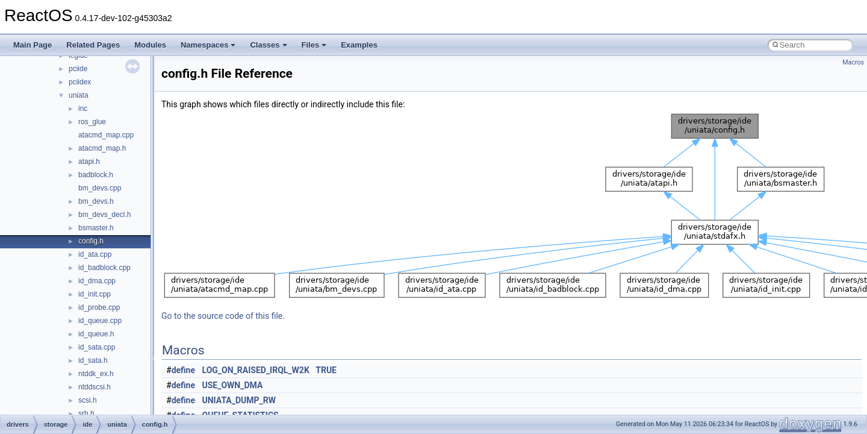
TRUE (326, 370)
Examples (359, 44)
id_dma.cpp (97, 281)
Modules (150, 44)
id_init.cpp (94, 294)
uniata (79, 95)
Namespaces (208, 44)
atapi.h (89, 161)
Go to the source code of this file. (223, 316)
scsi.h (87, 400)
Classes (268, 44)
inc (82, 108)
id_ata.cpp (94, 254)
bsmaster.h (96, 228)
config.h (91, 241)
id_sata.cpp (96, 347)
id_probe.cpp (99, 307)
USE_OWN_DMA (232, 385)
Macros (853, 62)
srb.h (86, 413)
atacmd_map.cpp (106, 135)
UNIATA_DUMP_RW (239, 400)
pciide (78, 68)
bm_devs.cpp (99, 188)
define (183, 370)
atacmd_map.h (102, 148)
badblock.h (95, 175)
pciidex (80, 82)
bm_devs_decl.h (104, 214)
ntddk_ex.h (96, 374)
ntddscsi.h (94, 387)
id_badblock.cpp (104, 267)
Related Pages (93, 44)
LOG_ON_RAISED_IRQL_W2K (255, 370)
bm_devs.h (96, 201)
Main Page (32, 44)
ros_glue (92, 122)
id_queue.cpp (100, 320)
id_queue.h (96, 334)
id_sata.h (93, 360)
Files (314, 44)
